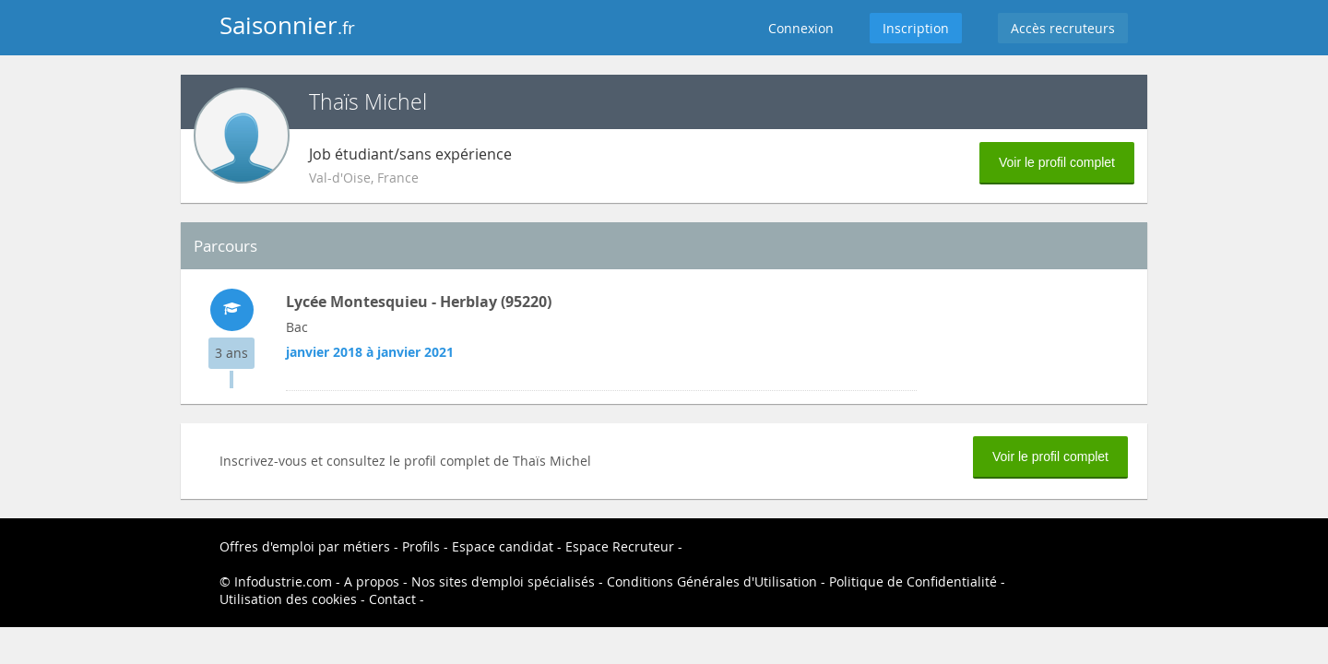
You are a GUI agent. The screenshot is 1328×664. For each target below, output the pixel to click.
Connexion (801, 28)
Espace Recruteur (619, 546)
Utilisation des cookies (288, 599)
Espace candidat (502, 546)
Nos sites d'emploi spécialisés (503, 581)
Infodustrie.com (283, 581)
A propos (371, 581)
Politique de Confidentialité (913, 581)
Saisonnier (287, 25)
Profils (421, 546)
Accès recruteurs (1063, 28)
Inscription (916, 28)
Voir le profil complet (1057, 162)
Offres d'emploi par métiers (304, 546)
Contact (392, 599)
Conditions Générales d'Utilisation (712, 581)
